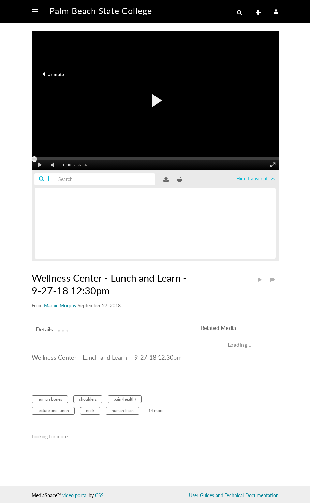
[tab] (44, 329)
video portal (74, 495)
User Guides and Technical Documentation (234, 495)
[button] (37, 11)
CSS (99, 495)
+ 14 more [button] (154, 410)
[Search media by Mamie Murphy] (60, 305)
